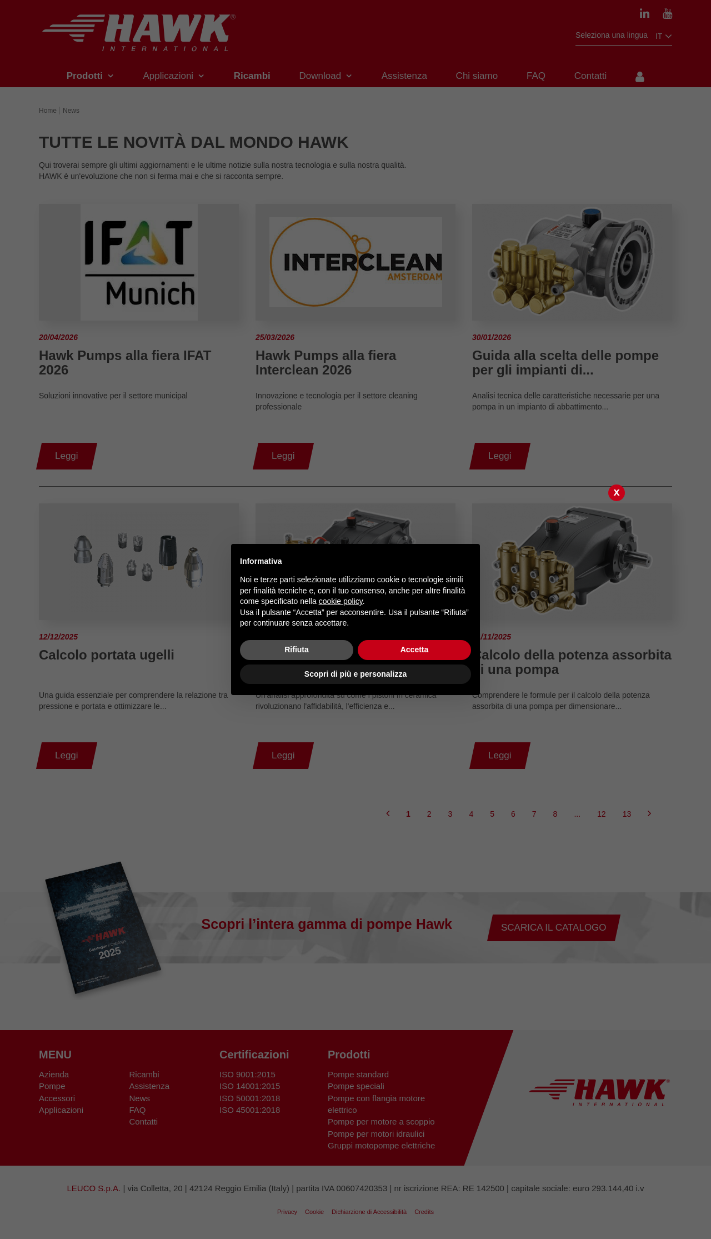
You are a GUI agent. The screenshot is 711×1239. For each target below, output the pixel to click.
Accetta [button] (414, 649)
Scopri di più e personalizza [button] (355, 674)
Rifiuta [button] (296, 649)
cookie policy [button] (341, 601)
